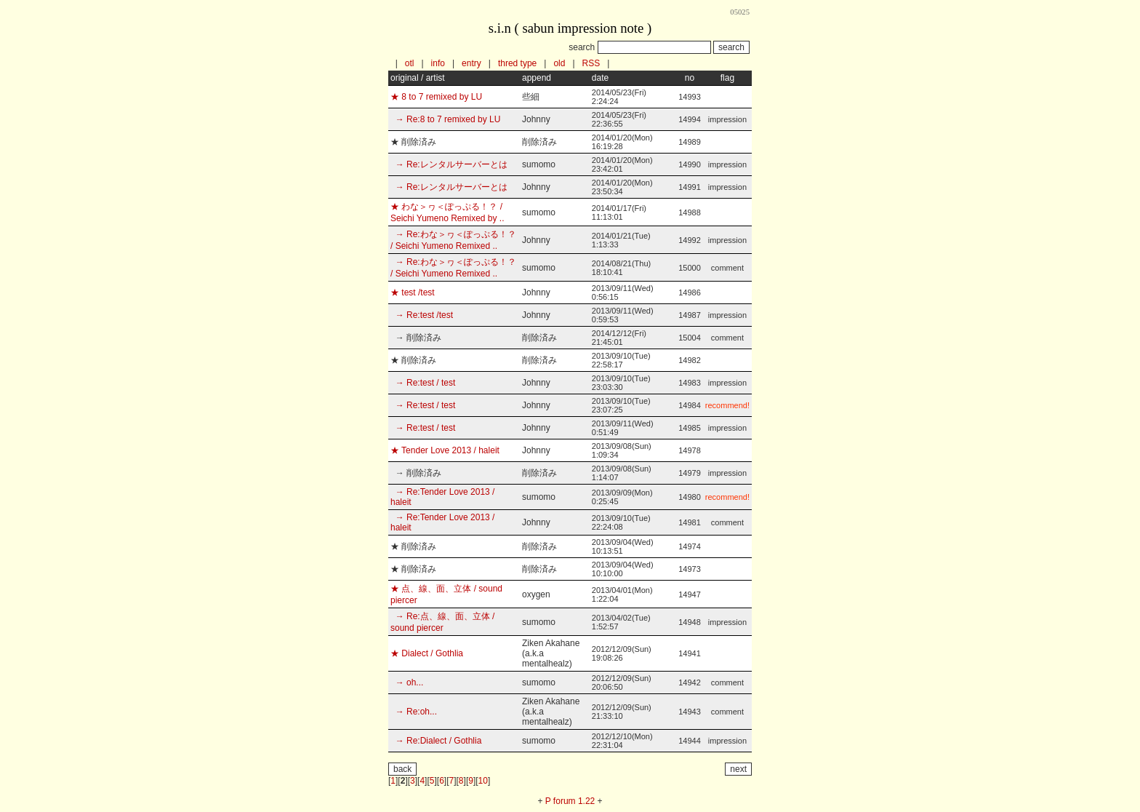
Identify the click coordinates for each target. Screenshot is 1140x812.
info (438, 63)
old (559, 63)
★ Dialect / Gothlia (426, 653)
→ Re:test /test (421, 315)
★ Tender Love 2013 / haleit (444, 450)
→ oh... (406, 682)
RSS (591, 63)
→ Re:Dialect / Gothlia (435, 741)
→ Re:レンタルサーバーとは (448, 164)
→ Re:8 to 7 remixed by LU (445, 119)
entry (471, 63)
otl (409, 63)
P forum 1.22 (570, 801)
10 (483, 781)
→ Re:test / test (422, 383)
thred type (517, 63)
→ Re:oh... (413, 711)
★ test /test (412, 292)
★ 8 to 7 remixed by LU (436, 97)
